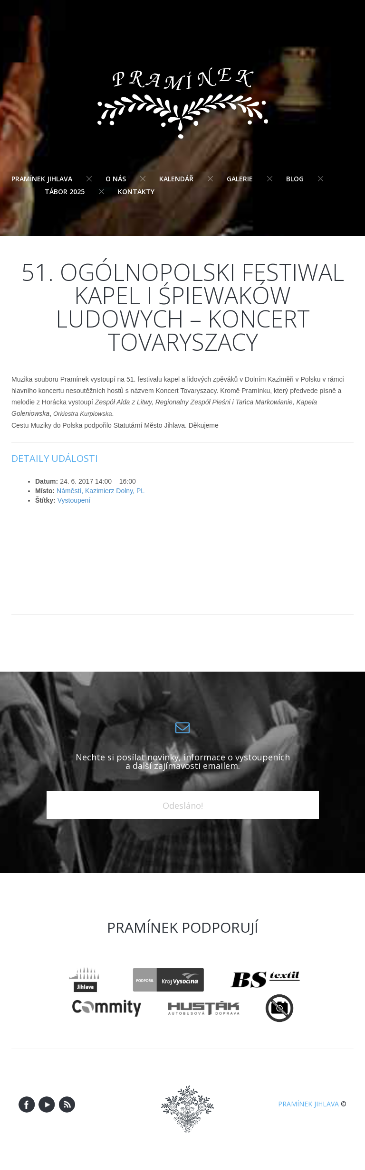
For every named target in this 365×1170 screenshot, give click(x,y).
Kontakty (136, 191)
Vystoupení (74, 500)
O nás (116, 178)
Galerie (240, 178)
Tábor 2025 (65, 191)
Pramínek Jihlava (41, 178)
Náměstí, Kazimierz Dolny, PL (100, 491)
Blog (295, 178)
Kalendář (176, 178)
